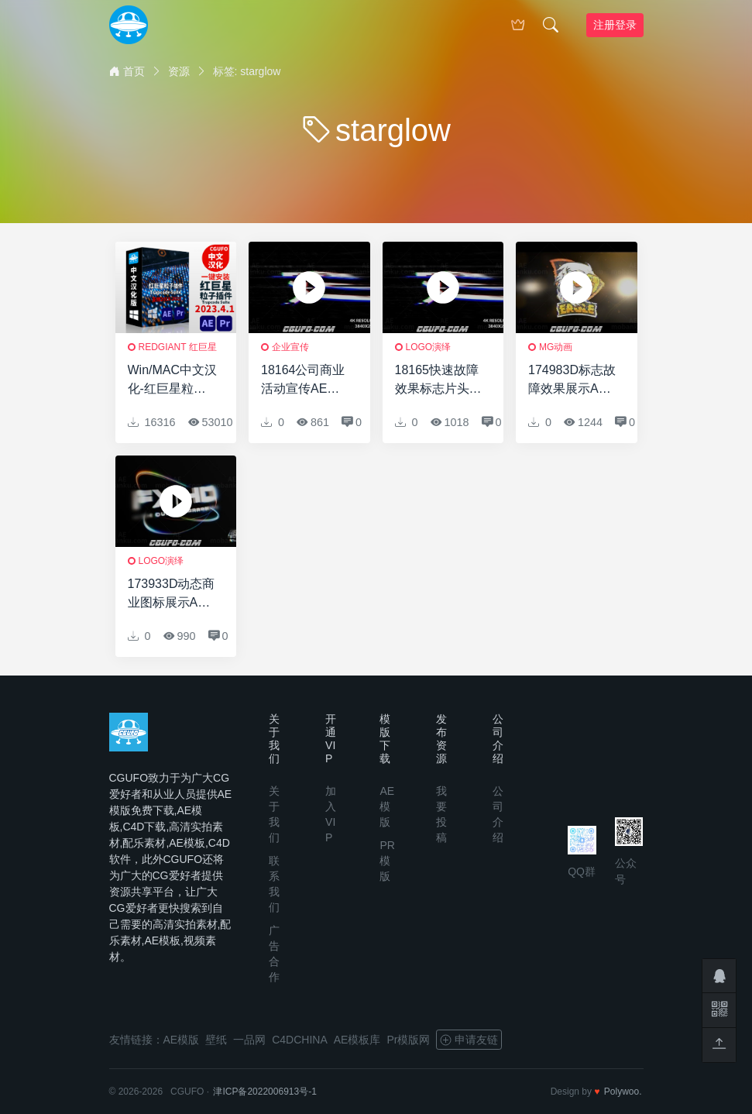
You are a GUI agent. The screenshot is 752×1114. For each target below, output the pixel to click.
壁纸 (216, 1039)
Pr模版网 (408, 1039)
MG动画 (555, 347)
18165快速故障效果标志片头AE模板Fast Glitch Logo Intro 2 (437, 380)
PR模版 (386, 860)
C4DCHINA (300, 1039)
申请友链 (469, 1039)
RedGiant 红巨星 (178, 347)
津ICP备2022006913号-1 (264, 1091)
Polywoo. (623, 1091)
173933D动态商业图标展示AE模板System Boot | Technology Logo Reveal (171, 594)
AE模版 (386, 806)
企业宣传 (290, 347)
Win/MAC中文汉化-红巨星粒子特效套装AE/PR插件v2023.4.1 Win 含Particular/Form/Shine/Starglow (173, 380)
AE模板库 (357, 1039)
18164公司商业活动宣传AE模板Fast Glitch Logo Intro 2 (303, 380)
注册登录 (615, 25)
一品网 (249, 1039)
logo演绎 (429, 347)
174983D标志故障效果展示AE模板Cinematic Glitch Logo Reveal (572, 380)
